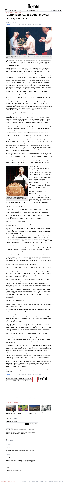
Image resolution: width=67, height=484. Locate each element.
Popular (35, 423)
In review (39, 10)
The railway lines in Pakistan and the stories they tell (33, 412)
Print (39, 24)
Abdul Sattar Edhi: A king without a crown (45, 412)
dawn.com (61, 481)
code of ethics (44, 481)
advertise (24, 481)
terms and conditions (36, 481)
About (1, 482)
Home (9, 10)
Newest (31, 423)
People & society (31, 10)
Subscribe (10, 482)
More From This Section (13, 402)
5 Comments (28, 24)
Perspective (21, 10)
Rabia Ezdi (8, 21)
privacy (28, 481)
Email (35, 24)
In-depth (14, 10)
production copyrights (53, 481)
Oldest (27, 423)
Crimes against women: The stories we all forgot (23, 412)
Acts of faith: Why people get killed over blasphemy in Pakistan (11, 412)
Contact (6, 482)
